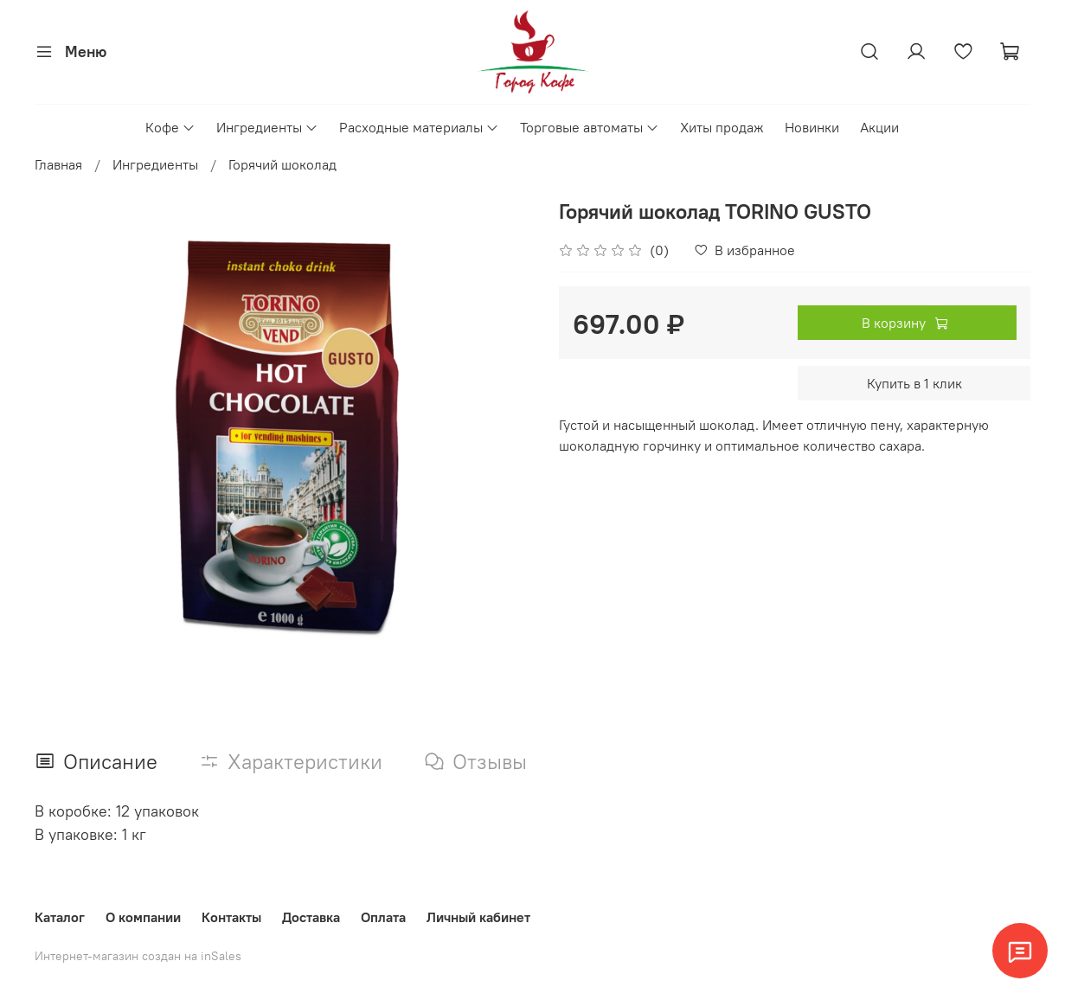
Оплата (383, 917)
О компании (143, 917)
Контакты (231, 917)
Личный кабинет (478, 917)
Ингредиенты (267, 127)
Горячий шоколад (282, 164)
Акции (879, 127)
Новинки (812, 127)
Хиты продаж (722, 127)
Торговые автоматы (589, 127)
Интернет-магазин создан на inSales (138, 956)
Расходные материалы (419, 127)
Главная (58, 164)
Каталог (60, 917)
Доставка (311, 917)
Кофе (170, 127)
